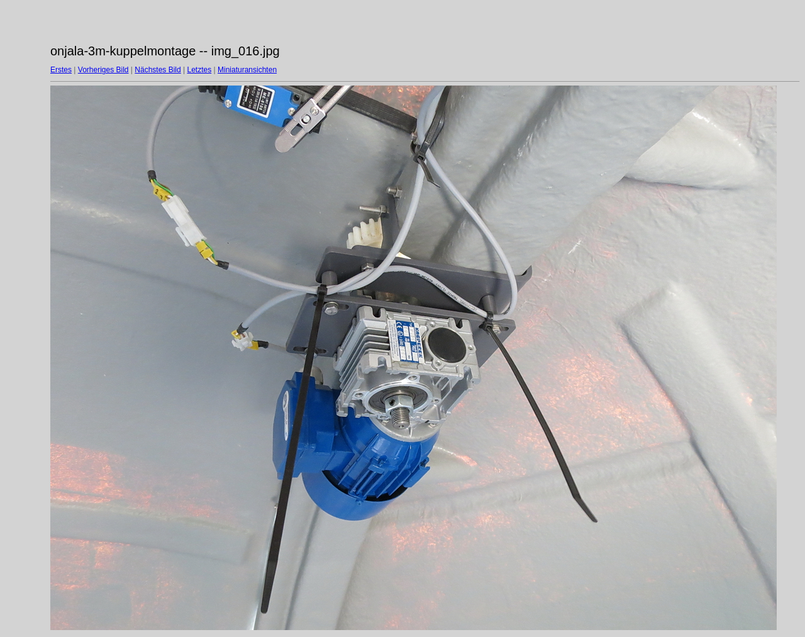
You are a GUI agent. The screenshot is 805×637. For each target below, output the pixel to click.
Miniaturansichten (247, 69)
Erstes (61, 69)
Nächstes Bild (157, 69)
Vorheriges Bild (103, 69)
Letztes (199, 69)
